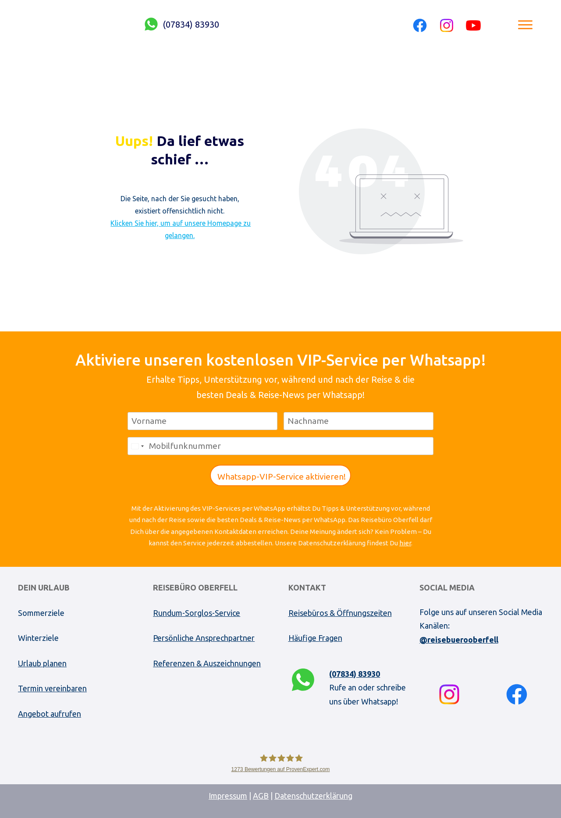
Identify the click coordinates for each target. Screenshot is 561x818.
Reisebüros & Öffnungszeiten (340, 612)
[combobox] (137, 446)
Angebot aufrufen (49, 713)
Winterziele (38, 637)
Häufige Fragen (315, 637)
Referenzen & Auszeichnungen (207, 663)
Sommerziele (41, 612)
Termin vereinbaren (52, 688)
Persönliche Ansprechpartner (204, 637)
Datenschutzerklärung (313, 795)
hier (405, 543)
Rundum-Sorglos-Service (196, 612)
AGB (261, 795)
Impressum (228, 795)
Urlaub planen (42, 663)
